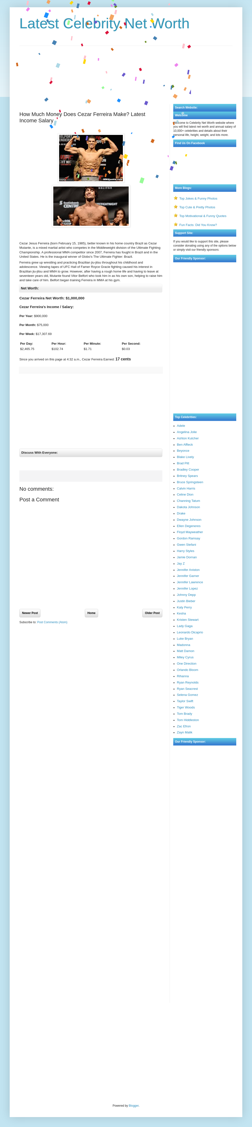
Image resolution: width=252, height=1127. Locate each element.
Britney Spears (187, 476)
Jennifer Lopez (187, 588)
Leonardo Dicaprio (190, 632)
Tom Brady (184, 713)
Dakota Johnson (188, 507)
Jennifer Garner (188, 576)
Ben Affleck (185, 444)
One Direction (187, 663)
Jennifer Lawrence (190, 582)
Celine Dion (185, 494)
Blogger (134, 1105)
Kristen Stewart (187, 620)
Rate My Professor (48, 1019)
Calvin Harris (186, 488)
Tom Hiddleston (188, 720)
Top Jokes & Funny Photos (198, 198)
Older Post (152, 617)
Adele (181, 425)
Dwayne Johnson (189, 519)
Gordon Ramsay (188, 538)
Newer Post (30, 617)
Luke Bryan (185, 638)
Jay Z (181, 563)
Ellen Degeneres (189, 526)
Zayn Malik (184, 732)
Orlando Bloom (187, 670)
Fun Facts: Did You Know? (198, 225)
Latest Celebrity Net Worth (104, 23)
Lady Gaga (185, 626)
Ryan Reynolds (187, 682)
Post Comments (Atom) (52, 626)
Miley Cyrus (185, 657)
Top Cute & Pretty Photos (197, 207)
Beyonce (183, 450)
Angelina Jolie (187, 432)
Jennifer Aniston (188, 570)
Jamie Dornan (187, 557)
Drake (181, 513)
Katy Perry (184, 607)
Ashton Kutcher (188, 438)
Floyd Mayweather (190, 532)
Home (91, 617)
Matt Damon (185, 651)
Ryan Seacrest (187, 689)
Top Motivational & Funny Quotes (202, 216)
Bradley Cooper (188, 469)
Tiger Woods (186, 707)
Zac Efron (184, 726)
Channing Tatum (188, 501)
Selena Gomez (187, 695)
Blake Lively (185, 457)
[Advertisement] (126, 67)
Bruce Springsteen (190, 482)
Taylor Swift (185, 701)
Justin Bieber (186, 601)
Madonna (183, 645)
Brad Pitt (183, 463)
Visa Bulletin (27, 1019)
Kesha (181, 613)
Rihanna (183, 676)
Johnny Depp (186, 595)
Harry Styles (185, 551)
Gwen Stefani (186, 544)
